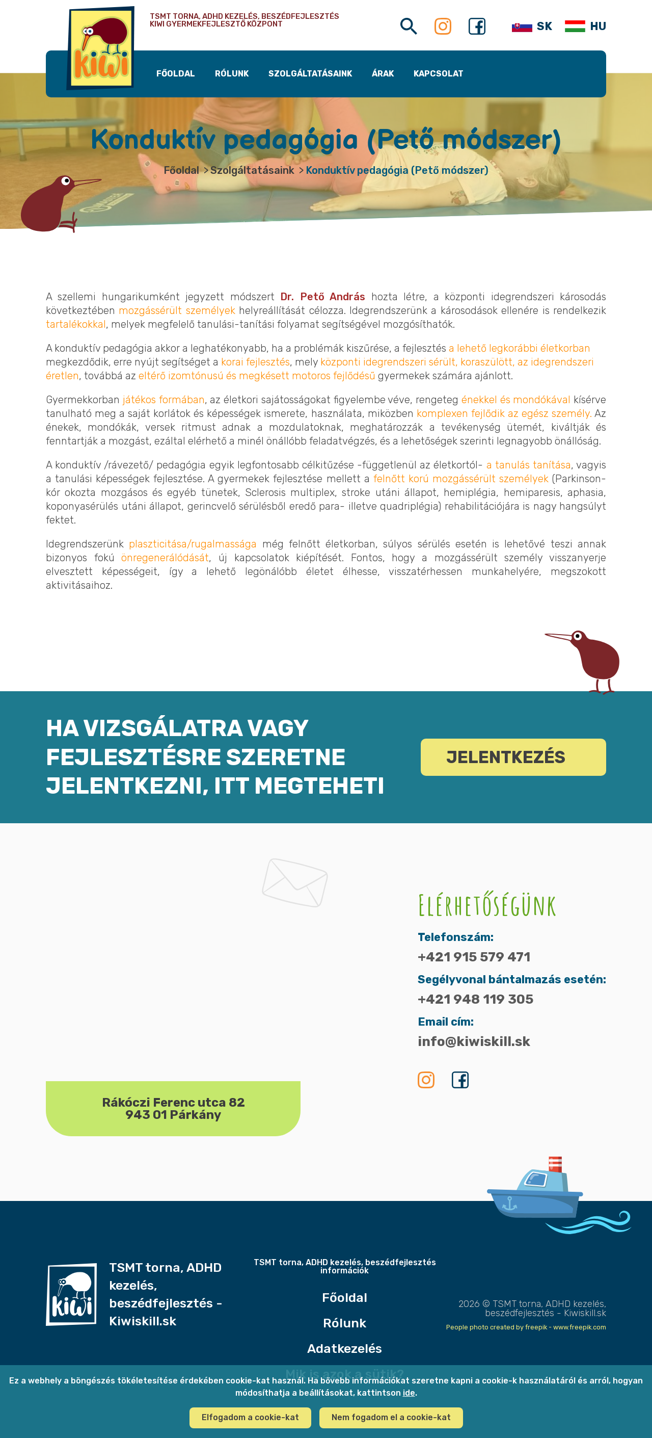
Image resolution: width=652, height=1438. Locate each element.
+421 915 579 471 (474, 957)
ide (409, 1393)
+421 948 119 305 (475, 999)
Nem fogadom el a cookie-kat (391, 1417)
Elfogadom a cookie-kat (250, 1417)
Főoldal (181, 170)
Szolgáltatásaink (252, 170)
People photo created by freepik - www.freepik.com (526, 1327)
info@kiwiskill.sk (474, 1042)
